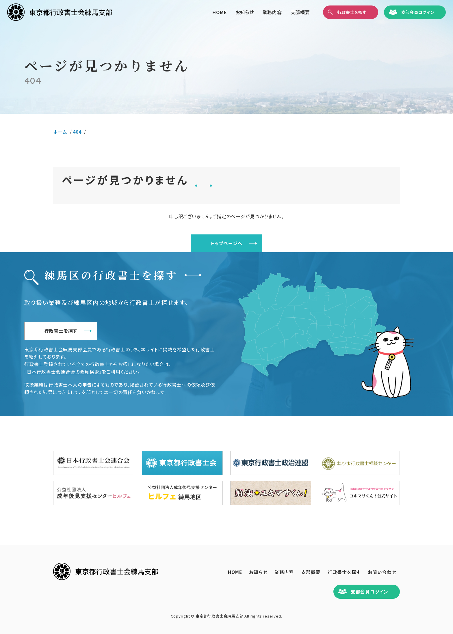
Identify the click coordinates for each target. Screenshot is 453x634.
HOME (209, 12)
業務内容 (262, 12)
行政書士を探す (64, 330)
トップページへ (227, 243)
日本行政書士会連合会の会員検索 (63, 371)
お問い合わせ (381, 572)
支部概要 (290, 12)
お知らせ (234, 12)
